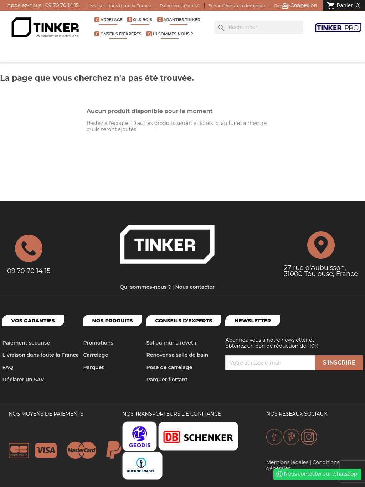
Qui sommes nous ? (170, 33)
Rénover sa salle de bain (177, 355)
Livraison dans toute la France (119, 5)
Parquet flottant (167, 379)
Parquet (93, 367)
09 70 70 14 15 (62, 5)
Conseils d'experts (119, 33)
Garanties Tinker (179, 19)
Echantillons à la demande (236, 5)
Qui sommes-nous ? (145, 287)
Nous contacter (194, 287)
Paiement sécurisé (179, 5)
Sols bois (140, 19)
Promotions (98, 343)
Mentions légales (287, 462)
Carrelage (109, 19)
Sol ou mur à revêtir (171, 343)
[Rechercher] (258, 27)
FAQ (8, 367)
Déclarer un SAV (23, 379)
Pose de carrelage (169, 367)
